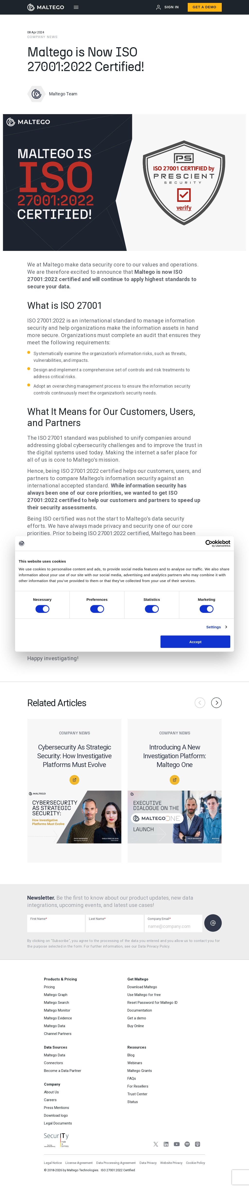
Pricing (49, 987)
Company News (42, 37)
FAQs (131, 1078)
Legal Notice (53, 1163)
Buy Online (135, 1026)
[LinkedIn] (166, 1144)
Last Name (97, 919)
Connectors (53, 1063)
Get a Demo (204, 7)
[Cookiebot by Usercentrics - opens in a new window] (209, 543)
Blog (130, 1055)
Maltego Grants (139, 1071)
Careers (50, 1100)
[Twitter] (156, 1144)
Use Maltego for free (144, 995)
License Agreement (79, 1163)
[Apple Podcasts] (198, 1144)
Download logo (56, 1115)
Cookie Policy (195, 1163)
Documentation (139, 1010)
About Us (51, 1092)
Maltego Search (56, 1002)
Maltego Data (54, 1026)
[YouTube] (177, 1144)
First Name (38, 919)
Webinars (134, 1063)
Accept (195, 642)
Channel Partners (57, 1034)
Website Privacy (171, 1163)
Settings (213, 627)
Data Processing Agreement (116, 1163)
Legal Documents (58, 1123)
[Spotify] (187, 1144)
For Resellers (137, 1086)
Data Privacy (148, 1163)
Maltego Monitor (57, 1010)
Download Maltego (142, 987)
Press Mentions (56, 1108)
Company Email (159, 919)
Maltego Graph (55, 995)
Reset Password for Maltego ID (152, 1002)
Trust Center (137, 1094)
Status (132, 1102)
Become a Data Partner (62, 1071)
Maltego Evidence (58, 1018)
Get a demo (136, 1018)
